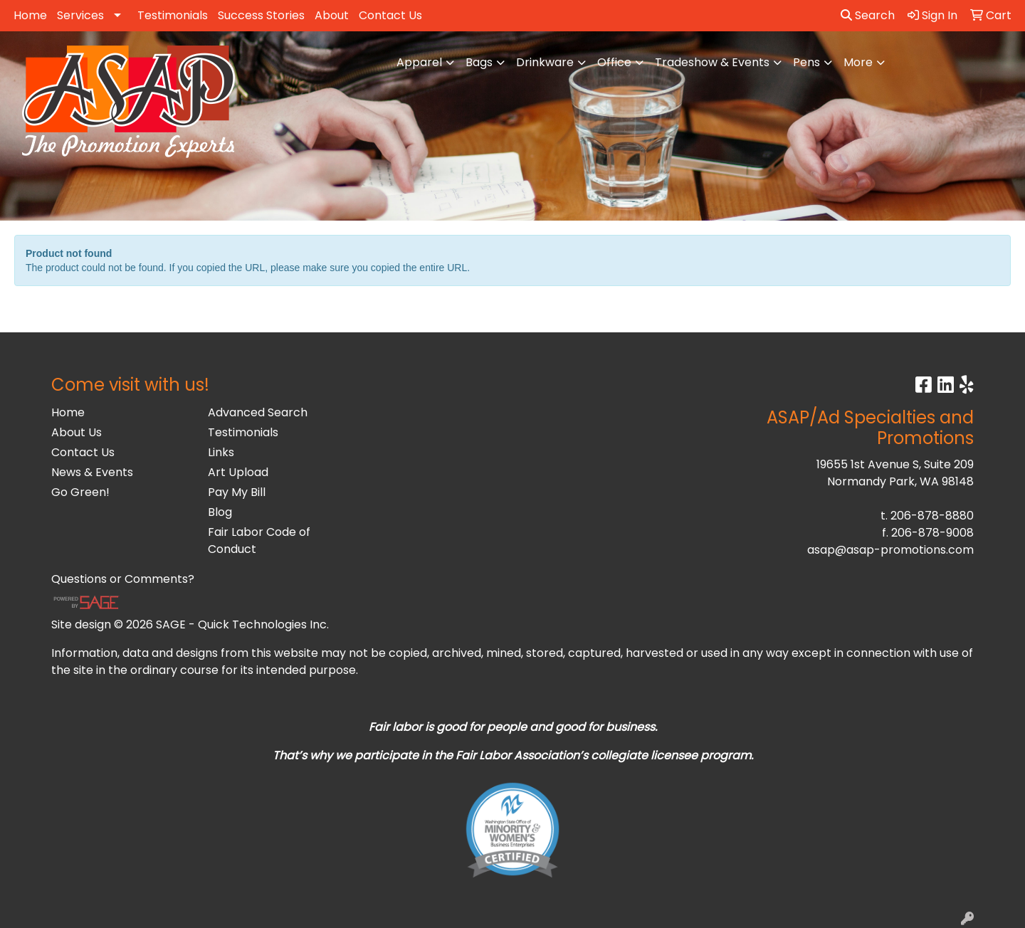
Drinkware (545, 62)
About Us (76, 432)
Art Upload (238, 472)
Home (30, 15)
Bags (479, 62)
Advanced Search (258, 412)
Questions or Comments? (122, 579)
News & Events (92, 472)
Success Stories (261, 15)
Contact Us (390, 15)
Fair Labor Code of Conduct (259, 540)
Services (80, 15)
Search (868, 15)
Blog (220, 512)
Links (221, 452)
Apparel (419, 62)
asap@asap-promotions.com (890, 550)
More (858, 62)
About (332, 15)
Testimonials (172, 15)
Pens (806, 62)
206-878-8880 (932, 515)
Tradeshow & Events (712, 62)
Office (614, 62)
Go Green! (80, 492)
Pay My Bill (237, 492)
